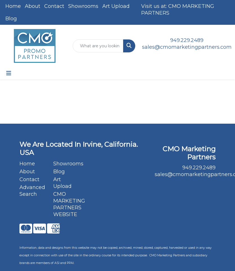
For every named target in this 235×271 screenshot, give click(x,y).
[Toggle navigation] (9, 73)
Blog (11, 18)
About (32, 6)
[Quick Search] (98, 45)
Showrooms (83, 6)
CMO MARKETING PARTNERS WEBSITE (66, 204)
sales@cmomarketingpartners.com (187, 47)
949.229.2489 (186, 40)
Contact (54, 6)
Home (13, 6)
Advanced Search (32, 190)
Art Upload (116, 6)
